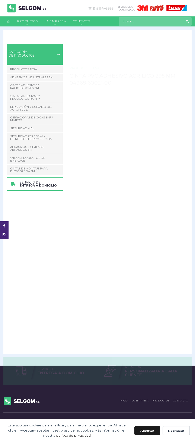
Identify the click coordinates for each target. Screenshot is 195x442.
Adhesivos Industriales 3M (31, 77)
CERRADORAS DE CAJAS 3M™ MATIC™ (31, 119)
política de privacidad (73, 435)
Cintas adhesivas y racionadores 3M (25, 86)
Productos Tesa (52, 39)
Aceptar (147, 431)
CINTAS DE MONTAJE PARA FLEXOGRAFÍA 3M (29, 170)
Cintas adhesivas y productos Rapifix (25, 97)
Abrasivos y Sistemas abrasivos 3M (27, 148)
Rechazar (176, 431)
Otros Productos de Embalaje (27, 159)
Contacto (81, 21)
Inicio (10, 39)
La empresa (55, 21)
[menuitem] (8, 21)
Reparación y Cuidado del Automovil (31, 108)
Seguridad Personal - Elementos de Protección (31, 137)
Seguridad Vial (22, 128)
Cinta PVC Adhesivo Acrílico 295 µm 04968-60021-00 (105, 39)
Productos (27, 21)
